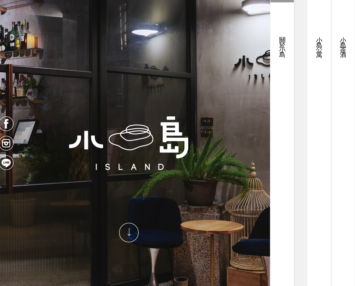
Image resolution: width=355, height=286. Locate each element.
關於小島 (263, 41)
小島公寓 (287, 41)
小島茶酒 (310, 41)
